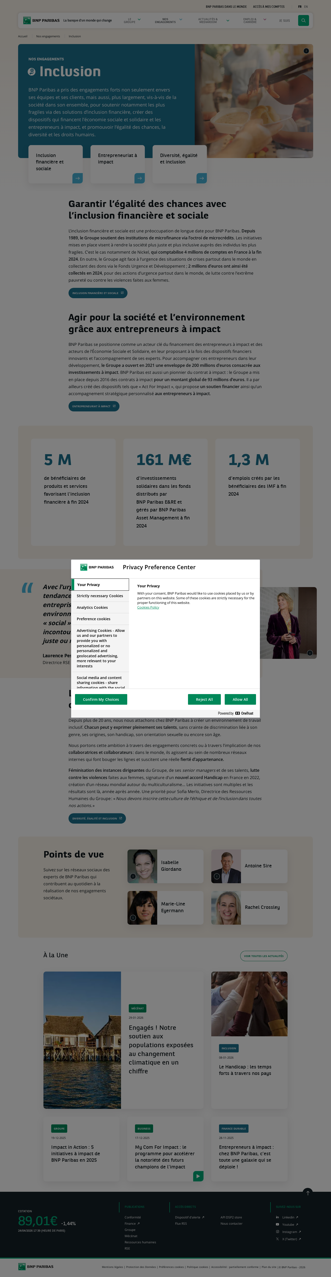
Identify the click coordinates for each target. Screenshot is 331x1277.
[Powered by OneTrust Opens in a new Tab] (237, 713)
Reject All (204, 699)
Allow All (240, 699)
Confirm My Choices (101, 699)
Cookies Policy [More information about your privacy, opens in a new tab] (148, 607)
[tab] (100, 584)
